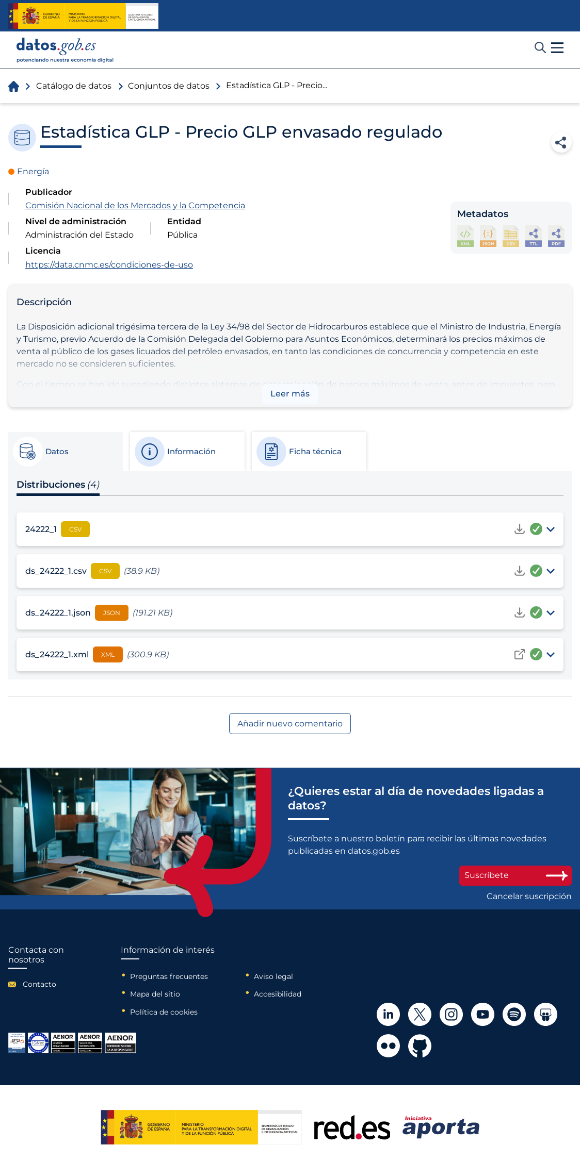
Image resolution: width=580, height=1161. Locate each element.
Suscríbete (515, 875)
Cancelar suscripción (529, 896)
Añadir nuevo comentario (290, 723)
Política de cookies (164, 1012)
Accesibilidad (277, 994)
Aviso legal (273, 976)
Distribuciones (58, 484)
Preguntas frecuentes (169, 976)
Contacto (39, 984)
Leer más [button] (290, 394)
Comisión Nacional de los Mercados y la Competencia (135, 205)
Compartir (561, 142)
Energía (33, 171)
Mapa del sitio (155, 994)
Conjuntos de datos (169, 86)
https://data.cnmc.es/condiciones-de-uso (109, 265)
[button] (557, 48)
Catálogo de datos (73, 86)
